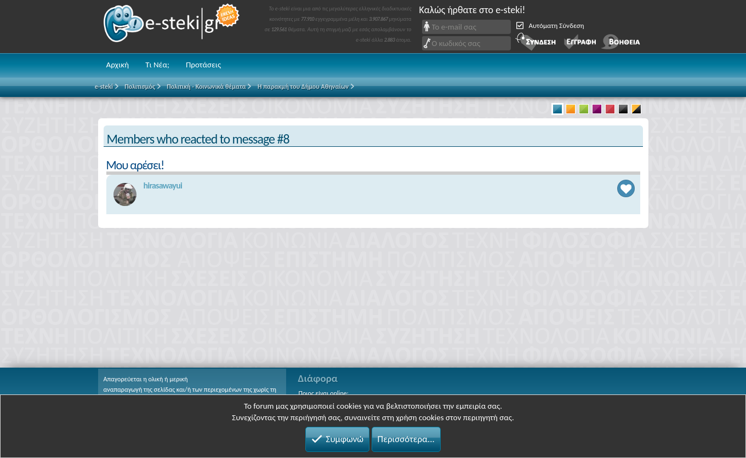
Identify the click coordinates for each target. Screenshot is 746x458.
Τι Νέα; (157, 65)
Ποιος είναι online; (324, 393)
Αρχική (117, 65)
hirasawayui (163, 185)
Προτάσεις (203, 65)
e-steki (172, 26)
